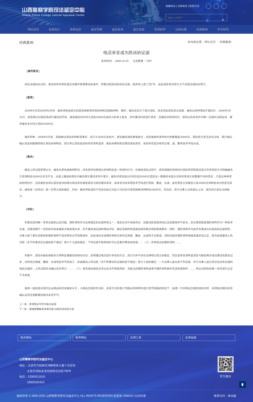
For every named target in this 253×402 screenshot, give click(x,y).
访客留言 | (183, 6)
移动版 (232, 395)
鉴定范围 (95, 29)
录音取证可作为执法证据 (42, 304)
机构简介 (52, 29)
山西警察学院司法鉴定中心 (36, 359)
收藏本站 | (171, 6)
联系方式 (194, 6)
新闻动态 (73, 29)
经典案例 (200, 29)
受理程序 (158, 29)
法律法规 (179, 29)
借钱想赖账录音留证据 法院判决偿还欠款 (51, 309)
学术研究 (221, 29)
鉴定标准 (116, 29)
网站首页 (31, 29)
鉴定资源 (137, 29)
